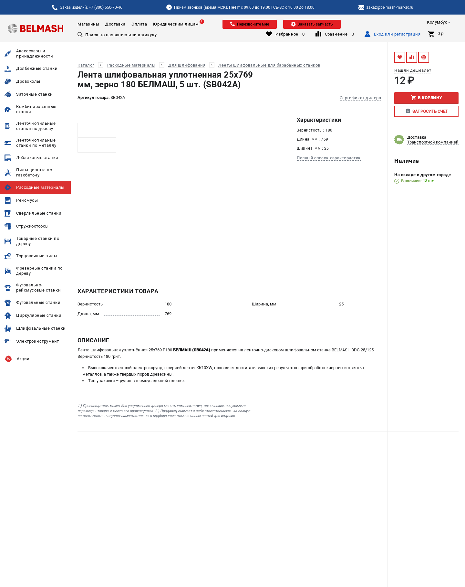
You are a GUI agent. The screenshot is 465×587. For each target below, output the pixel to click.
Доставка (115, 24)
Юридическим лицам (176, 24)
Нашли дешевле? (412, 70)
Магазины (88, 24)
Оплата (139, 24)
